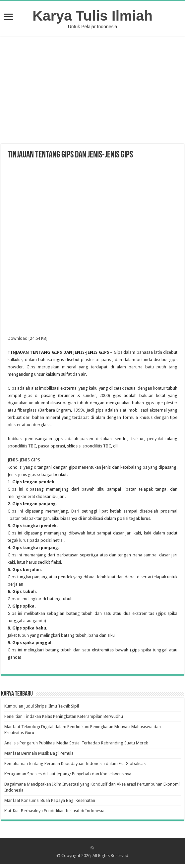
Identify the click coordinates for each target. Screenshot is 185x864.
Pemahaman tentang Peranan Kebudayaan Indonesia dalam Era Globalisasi (75, 763)
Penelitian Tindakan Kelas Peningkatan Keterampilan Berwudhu (63, 716)
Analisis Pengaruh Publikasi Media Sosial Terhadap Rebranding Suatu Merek (76, 742)
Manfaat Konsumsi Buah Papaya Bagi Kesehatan (49, 800)
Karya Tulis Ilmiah (92, 16)
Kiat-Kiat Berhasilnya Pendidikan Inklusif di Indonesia (54, 810)
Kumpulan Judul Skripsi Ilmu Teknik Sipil (41, 706)
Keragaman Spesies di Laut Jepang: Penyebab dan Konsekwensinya (67, 773)
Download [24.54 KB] (27, 338)
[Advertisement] (92, 90)
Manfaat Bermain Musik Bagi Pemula (39, 753)
